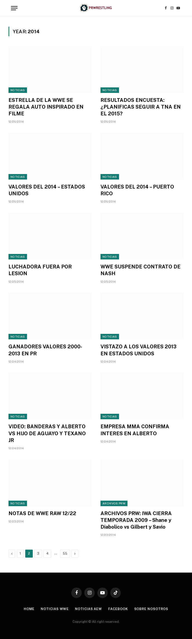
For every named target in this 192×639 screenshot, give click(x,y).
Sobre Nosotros (151, 609)
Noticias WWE (55, 609)
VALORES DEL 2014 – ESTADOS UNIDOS (46, 190)
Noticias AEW (88, 609)
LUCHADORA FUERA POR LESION (40, 270)
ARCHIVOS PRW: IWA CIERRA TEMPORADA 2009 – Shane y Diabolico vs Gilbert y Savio (136, 520)
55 (65, 553)
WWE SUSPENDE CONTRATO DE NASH (140, 270)
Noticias (17, 90)
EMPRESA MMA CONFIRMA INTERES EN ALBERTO (134, 430)
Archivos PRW (114, 503)
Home (29, 609)
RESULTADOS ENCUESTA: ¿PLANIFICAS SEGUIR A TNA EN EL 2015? (140, 107)
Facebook (118, 609)
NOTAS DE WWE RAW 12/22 (42, 513)
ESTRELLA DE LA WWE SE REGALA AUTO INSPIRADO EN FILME (46, 107)
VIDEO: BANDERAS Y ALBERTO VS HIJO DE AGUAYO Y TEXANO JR (47, 433)
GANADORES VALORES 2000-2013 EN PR (45, 350)
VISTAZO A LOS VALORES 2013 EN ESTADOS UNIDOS (138, 350)
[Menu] (14, 8)
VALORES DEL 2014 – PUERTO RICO (137, 190)
